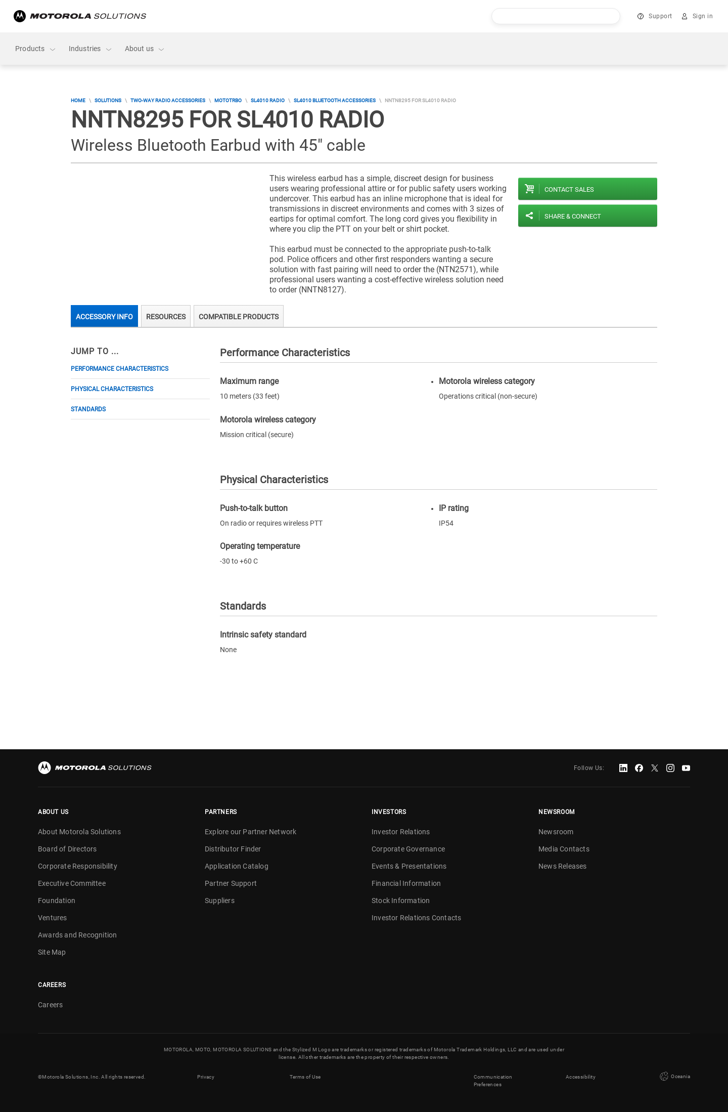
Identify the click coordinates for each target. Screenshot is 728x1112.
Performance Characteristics (119, 368)
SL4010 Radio (268, 100)
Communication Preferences (493, 1080)
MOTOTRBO (228, 100)
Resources (166, 317)
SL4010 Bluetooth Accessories (335, 100)
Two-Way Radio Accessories (167, 100)
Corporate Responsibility (77, 866)
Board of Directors (67, 849)
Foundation (56, 900)
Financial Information (406, 883)
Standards (88, 409)
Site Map (52, 952)
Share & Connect (572, 216)
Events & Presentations (409, 866)
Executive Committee (72, 883)
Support (660, 16)
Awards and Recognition (77, 935)
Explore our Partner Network (250, 832)
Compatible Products (239, 317)
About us (145, 49)
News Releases (562, 866)
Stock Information (401, 900)
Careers (50, 1005)
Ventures (52, 918)
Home (78, 100)
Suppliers (220, 900)
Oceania (674, 1077)
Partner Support (231, 883)
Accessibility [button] (581, 1077)
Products (36, 49)
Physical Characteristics (112, 389)
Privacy (205, 1077)
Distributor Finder (233, 849)
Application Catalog (236, 866)
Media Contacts (563, 849)
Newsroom (556, 832)
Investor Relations (401, 832)
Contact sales (569, 189)
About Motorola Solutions (79, 832)
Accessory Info (104, 317)
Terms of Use (305, 1077)
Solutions (108, 100)
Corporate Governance (408, 849)
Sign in (703, 16)
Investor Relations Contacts (416, 918)
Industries (91, 49)
